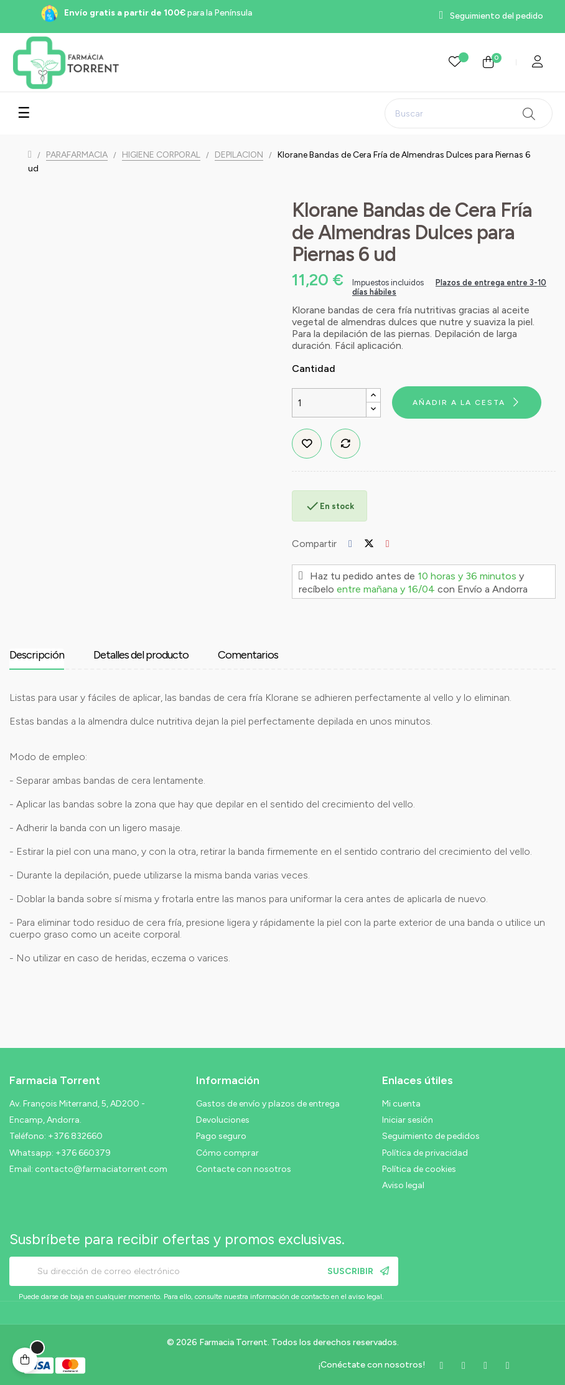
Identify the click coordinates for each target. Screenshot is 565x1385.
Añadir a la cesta (459, 402)
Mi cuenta (401, 1103)
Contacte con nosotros (243, 1169)
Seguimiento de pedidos (431, 1136)
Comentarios (248, 655)
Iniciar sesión (407, 1120)
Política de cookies (419, 1169)
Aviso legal (403, 1185)
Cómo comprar (227, 1153)
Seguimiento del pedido (496, 16)
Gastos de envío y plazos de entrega (268, 1103)
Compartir (350, 544)
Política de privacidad (425, 1153)
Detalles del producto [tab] (141, 655)
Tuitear (369, 544)
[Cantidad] (329, 402)
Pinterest (388, 544)
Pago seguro (221, 1136)
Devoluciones (223, 1120)
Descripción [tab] (36, 655)
